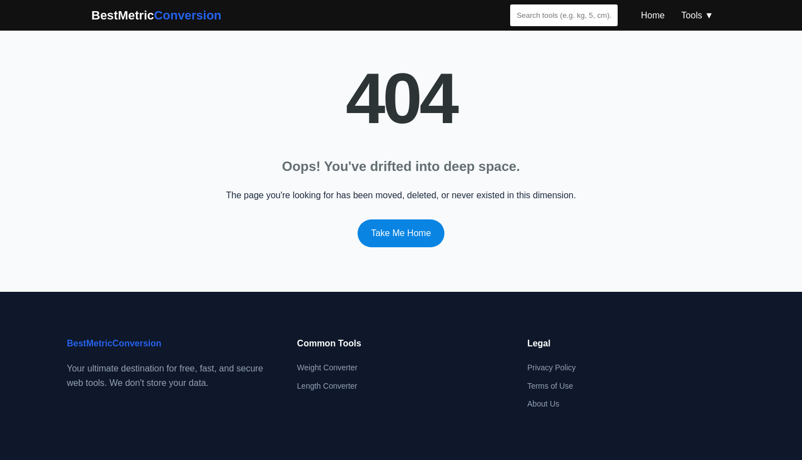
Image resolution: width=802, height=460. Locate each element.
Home (653, 15)
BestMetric (156, 15)
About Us (543, 403)
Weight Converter (327, 367)
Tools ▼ (697, 15)
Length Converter (327, 385)
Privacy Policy (551, 367)
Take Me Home (401, 233)
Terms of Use (550, 385)
